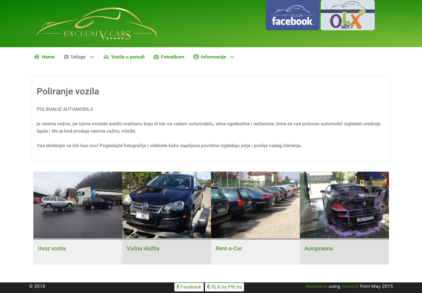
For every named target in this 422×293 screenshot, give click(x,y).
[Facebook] (189, 287)
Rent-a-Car (229, 248)
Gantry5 (350, 286)
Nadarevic (316, 286)
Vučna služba (143, 248)
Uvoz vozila (52, 248)
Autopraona (318, 248)
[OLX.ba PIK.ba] (224, 287)
